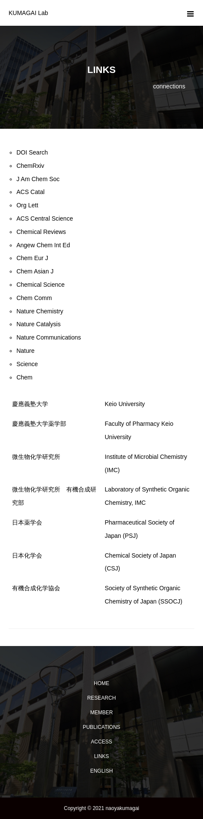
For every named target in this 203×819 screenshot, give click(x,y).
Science (27, 364)
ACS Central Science (44, 218)
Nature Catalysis (38, 324)
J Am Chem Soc (37, 179)
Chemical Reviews (41, 231)
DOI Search (32, 152)
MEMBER (101, 713)
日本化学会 (27, 555)
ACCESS (101, 742)
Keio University (125, 403)
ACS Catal (30, 191)
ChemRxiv (30, 165)
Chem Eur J (32, 258)
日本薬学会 (27, 522)
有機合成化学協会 (36, 588)
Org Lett (27, 205)
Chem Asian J (34, 271)
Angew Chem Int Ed (43, 245)
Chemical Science (40, 284)
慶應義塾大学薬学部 (39, 423)
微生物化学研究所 (36, 456)
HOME (101, 683)
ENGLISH (101, 771)
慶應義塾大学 (30, 403)
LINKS (101, 756)
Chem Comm (34, 297)
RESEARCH (101, 698)
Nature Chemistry (39, 311)
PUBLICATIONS (101, 727)
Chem (24, 377)
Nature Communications (48, 337)
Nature (25, 350)
